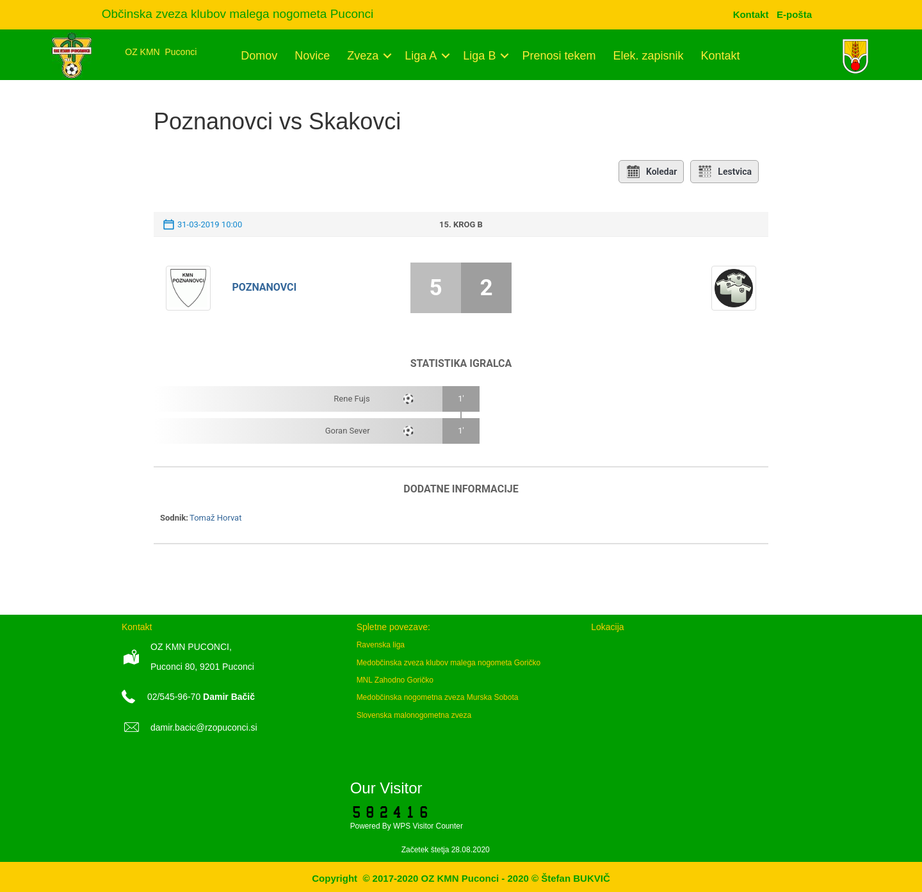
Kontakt (720, 55)
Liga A (421, 55)
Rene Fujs (351, 398)
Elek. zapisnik (648, 55)
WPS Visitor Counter (428, 826)
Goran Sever (347, 430)
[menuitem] (794, 14)
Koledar (651, 171)
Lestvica (724, 171)
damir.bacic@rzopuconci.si (203, 727)
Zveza (362, 55)
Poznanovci (264, 287)
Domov (259, 55)
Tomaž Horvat (215, 518)
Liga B (479, 55)
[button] (387, 55)
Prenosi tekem (558, 55)
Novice (312, 55)
